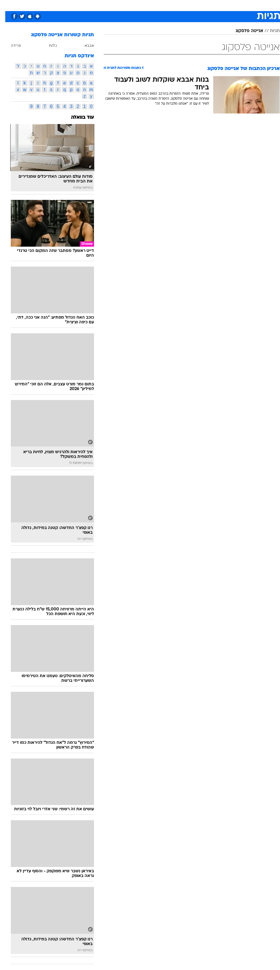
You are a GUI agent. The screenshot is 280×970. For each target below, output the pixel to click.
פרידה (11, 45)
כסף (164, 5)
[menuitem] (207, 5)
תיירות (116, 5)
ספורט (211, 5)
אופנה (78, 5)
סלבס (178, 5)
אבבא (84, 45)
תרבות (194, 5)
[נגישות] (7, 5)
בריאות (134, 5)
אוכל (150, 5)
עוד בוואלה (77, 117)
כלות (48, 45)
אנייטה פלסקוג (244, 31)
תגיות (269, 31)
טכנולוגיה (97, 5)
